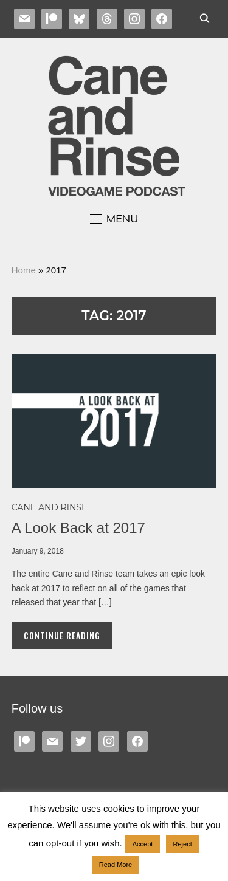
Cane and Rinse (50, 507)
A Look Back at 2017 (78, 527)
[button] (114, 218)
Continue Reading (62, 635)
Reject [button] (182, 844)
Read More (115, 864)
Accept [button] (143, 844)
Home (24, 270)
